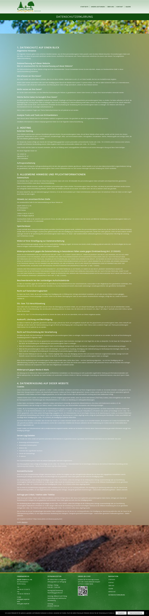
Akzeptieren (121, 613)
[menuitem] (84, 6)
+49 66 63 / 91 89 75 (23, 589)
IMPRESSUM (111, 591)
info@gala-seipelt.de (23, 599)
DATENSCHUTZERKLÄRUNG (116, 595)
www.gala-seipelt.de (23, 604)
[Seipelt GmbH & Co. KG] (29, 6)
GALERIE (110, 588)
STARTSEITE (111, 579)
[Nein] (147, 613)
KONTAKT (111, 582)
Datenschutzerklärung (136, 613)
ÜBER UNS (111, 585)
